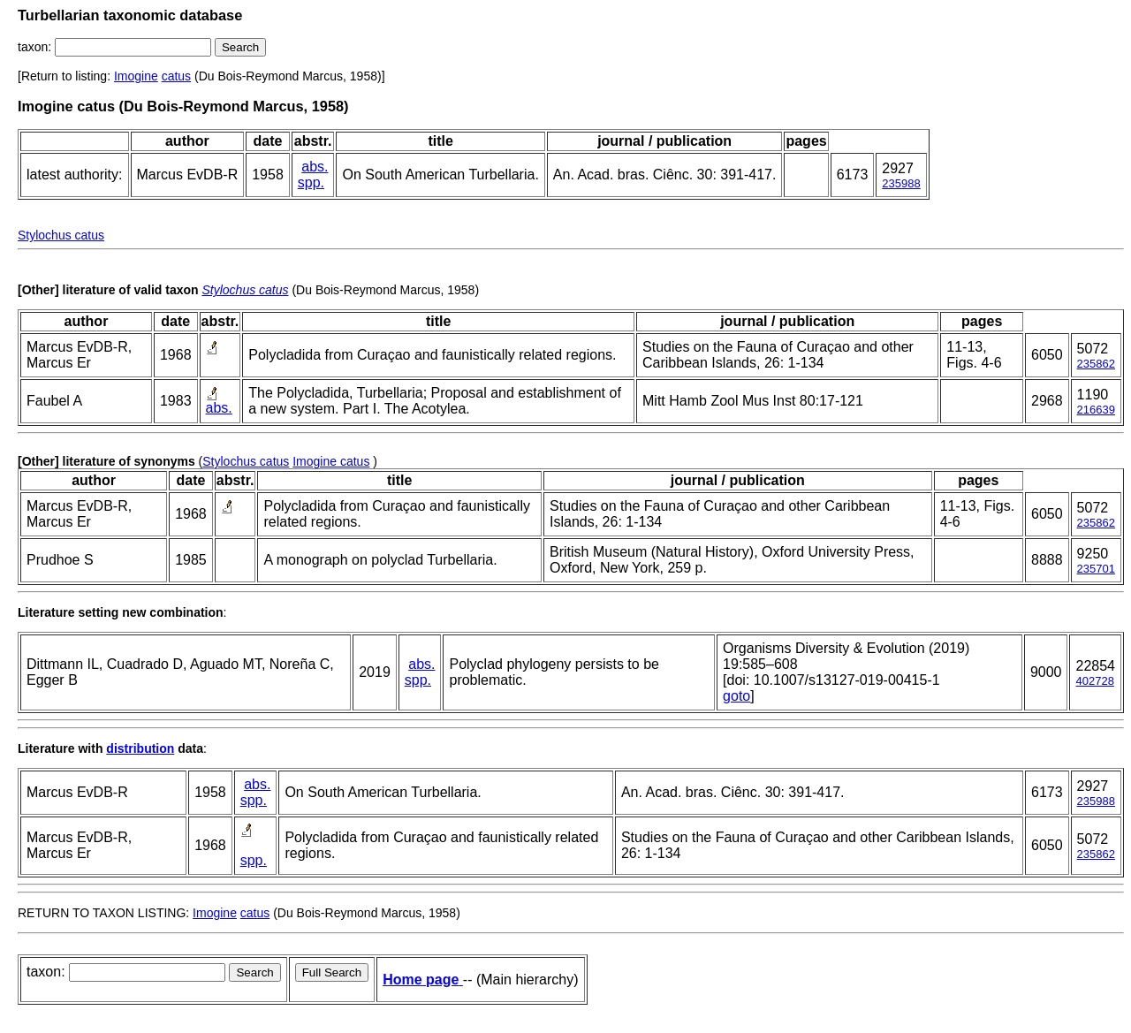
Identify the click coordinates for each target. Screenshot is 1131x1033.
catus (176, 76)
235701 (1096, 568)
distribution (140, 748)
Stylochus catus (61, 235)
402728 (1094, 680)
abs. (314, 166)
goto (736, 695)
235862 (1096, 363)
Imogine (136, 76)
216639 (1096, 409)
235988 (901, 183)
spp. (311, 182)
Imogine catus (330, 461)
